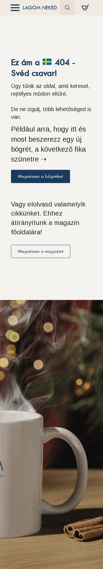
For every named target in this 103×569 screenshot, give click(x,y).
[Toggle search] (67, 8)
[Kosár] (85, 7)
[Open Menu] (15, 7)
